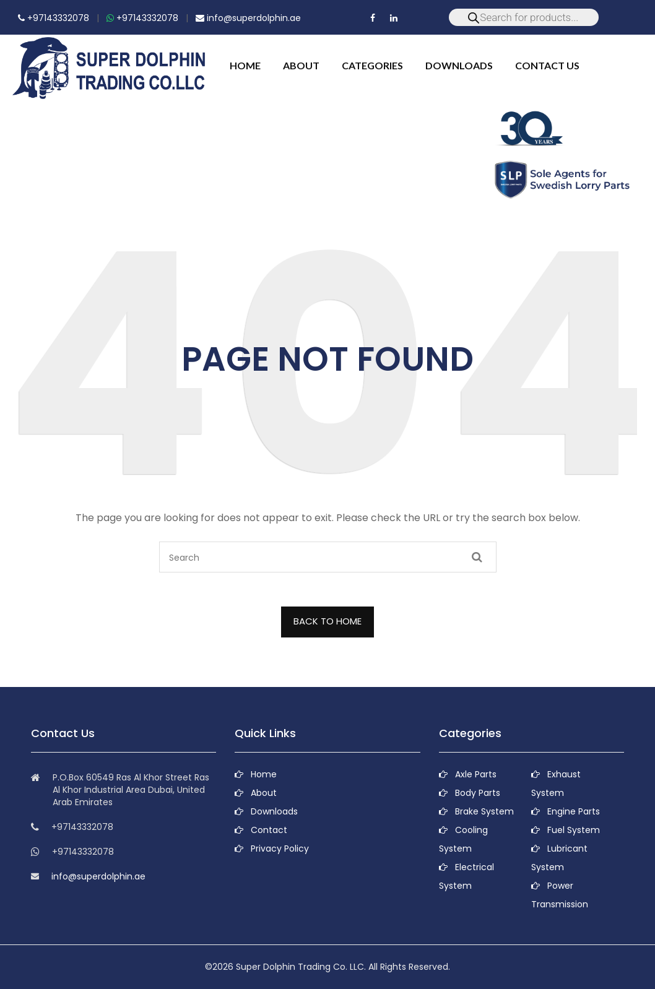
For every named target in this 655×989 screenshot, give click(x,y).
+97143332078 (53, 18)
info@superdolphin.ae (248, 18)
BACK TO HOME (327, 621)
